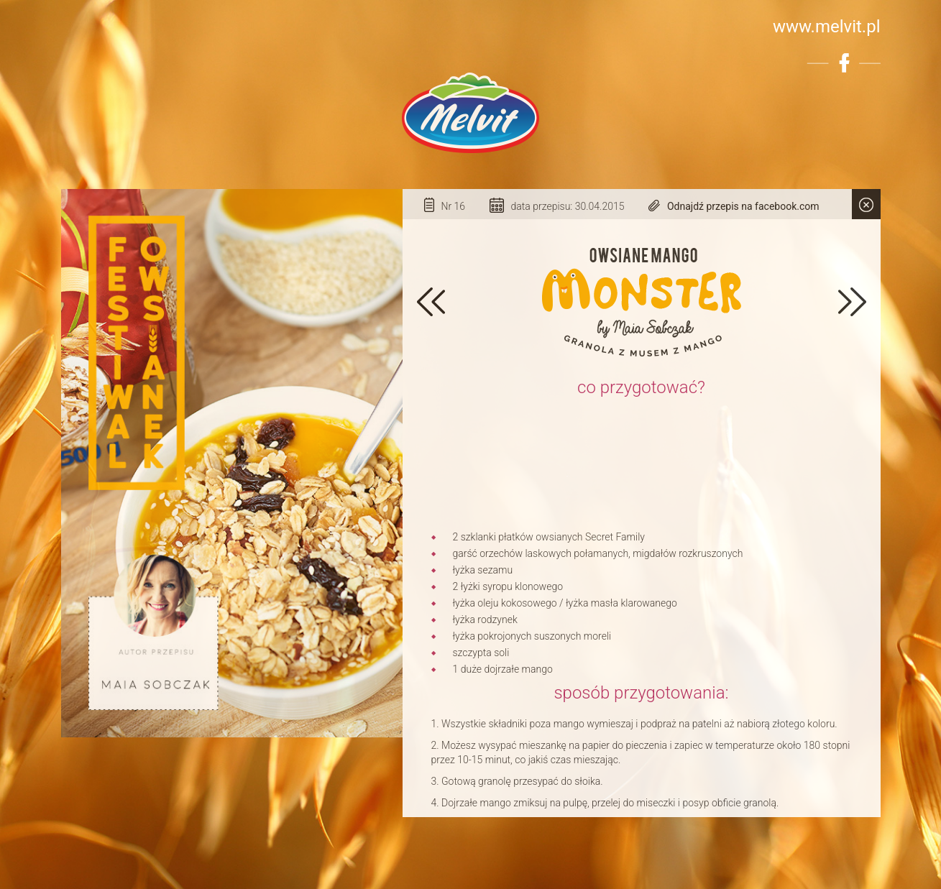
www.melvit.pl (827, 27)
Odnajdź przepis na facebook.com (743, 206)
